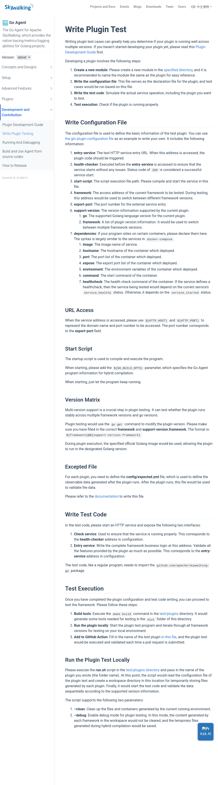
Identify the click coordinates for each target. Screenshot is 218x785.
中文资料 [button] (203, 7)
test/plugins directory (143, 670)
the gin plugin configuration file (89, 139)
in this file (168, 637)
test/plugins (169, 614)
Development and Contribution (28, 112)
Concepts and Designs (27, 67)
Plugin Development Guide (22, 125)
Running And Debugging (21, 142)
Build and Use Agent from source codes (22, 154)
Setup (27, 77)
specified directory (178, 70)
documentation (107, 496)
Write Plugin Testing (17, 133)
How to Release (14, 165)
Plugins (27, 99)
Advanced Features (27, 88)
